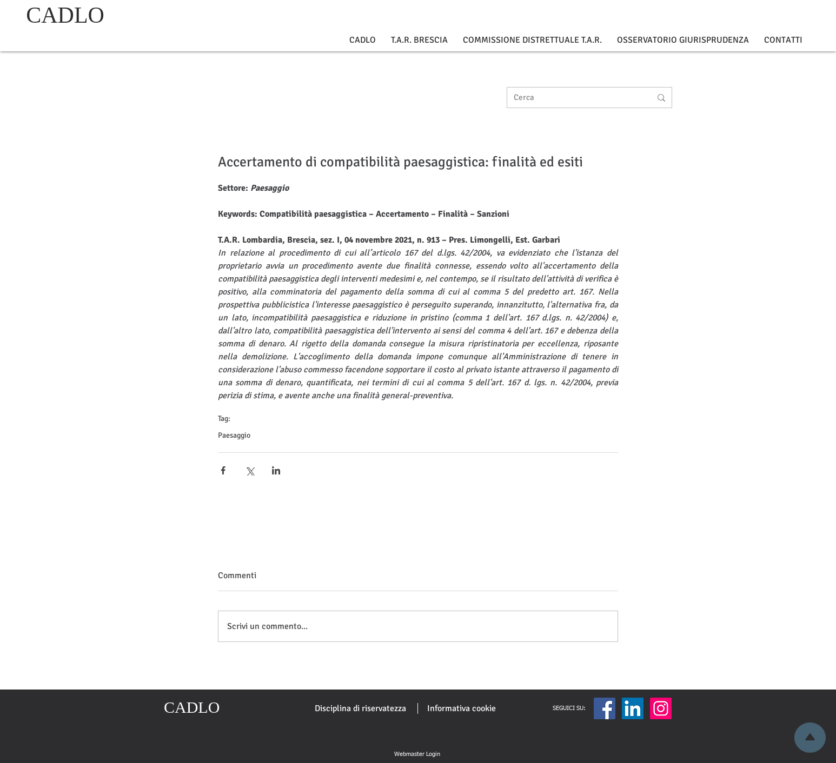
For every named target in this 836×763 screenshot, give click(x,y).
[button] (362, 40)
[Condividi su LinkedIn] (276, 470)
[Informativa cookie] (461, 708)
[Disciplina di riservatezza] (360, 708)
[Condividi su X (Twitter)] (249, 470)
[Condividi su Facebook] (223, 470)
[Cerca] (574, 98)
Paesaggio (234, 435)
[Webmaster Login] (417, 754)
